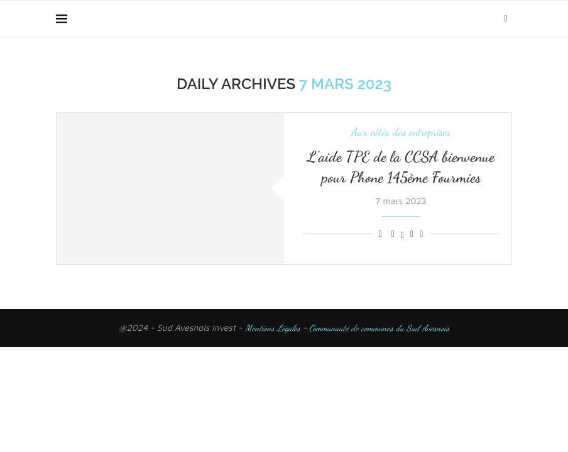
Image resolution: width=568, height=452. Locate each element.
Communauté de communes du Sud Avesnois (378, 328)
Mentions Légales (272, 328)
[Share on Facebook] (393, 234)
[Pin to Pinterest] (411, 234)
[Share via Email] (421, 234)
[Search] (506, 19)
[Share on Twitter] (402, 234)
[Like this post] (380, 234)
